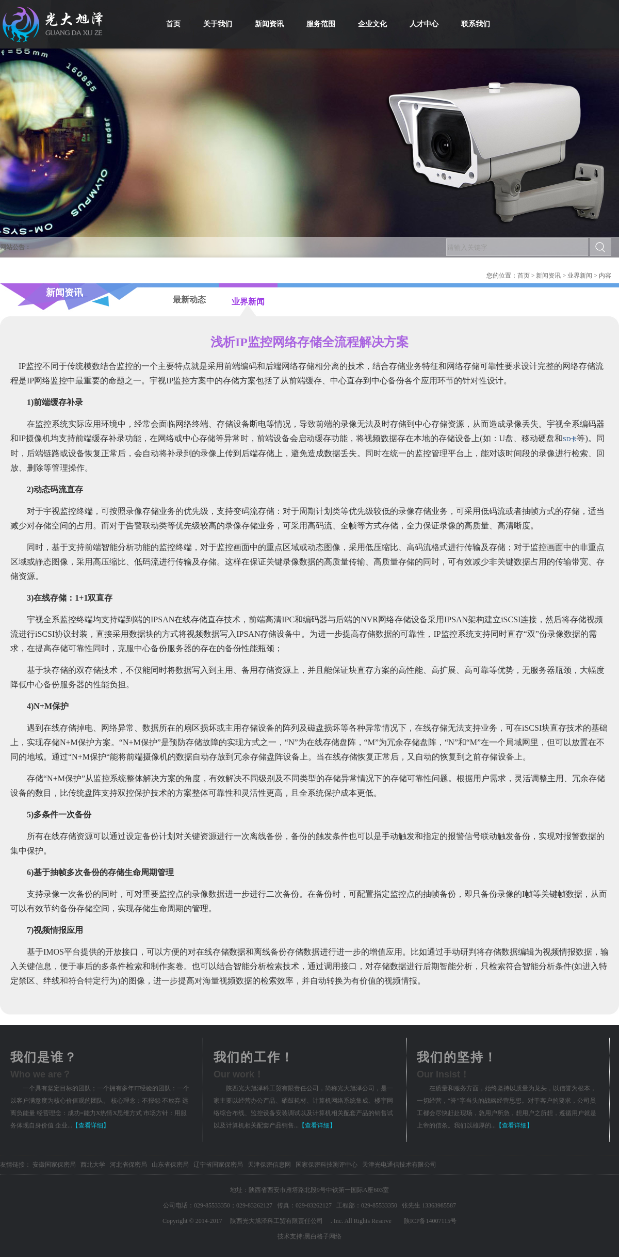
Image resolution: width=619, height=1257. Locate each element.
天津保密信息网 (269, 1164)
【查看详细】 (90, 1125)
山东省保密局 (170, 1164)
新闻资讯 (548, 275)
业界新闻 (579, 275)
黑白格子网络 (322, 1236)
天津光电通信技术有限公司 (399, 1164)
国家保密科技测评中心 (326, 1164)
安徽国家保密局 (54, 1164)
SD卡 (570, 439)
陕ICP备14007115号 (430, 1220)
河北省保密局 (128, 1164)
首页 (523, 275)
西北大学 (92, 1164)
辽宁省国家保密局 (218, 1164)
